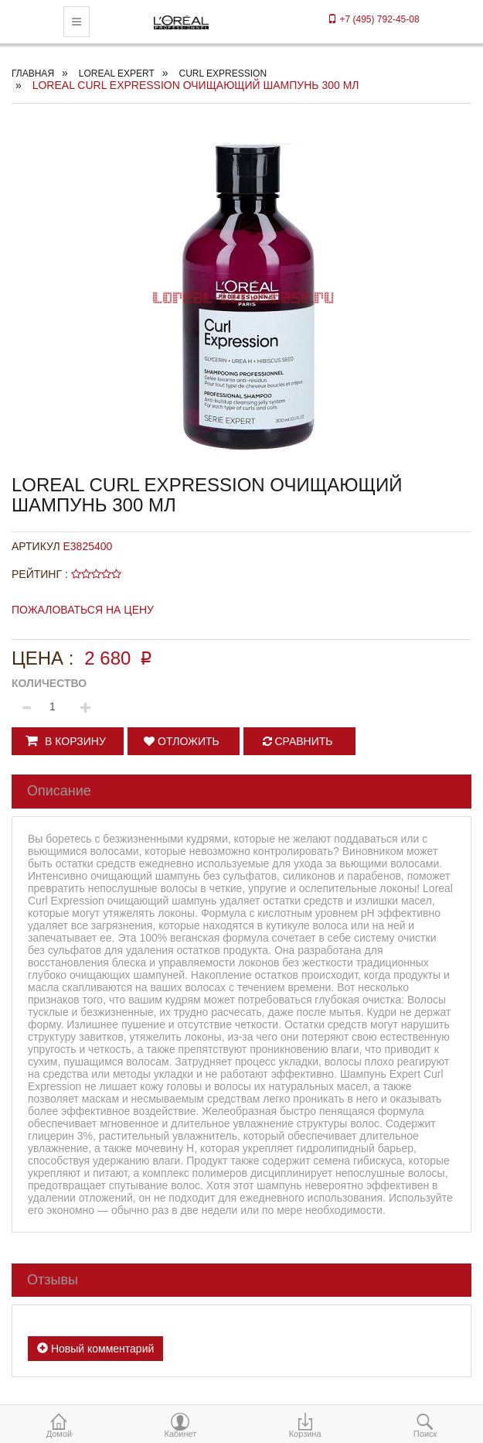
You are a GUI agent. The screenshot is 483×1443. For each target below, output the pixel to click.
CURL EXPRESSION (223, 73)
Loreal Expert (117, 73)
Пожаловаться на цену (83, 610)
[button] (68, 741)
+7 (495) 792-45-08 (373, 19)
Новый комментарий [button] (95, 1348)
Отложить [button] (181, 741)
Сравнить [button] (298, 741)
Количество (49, 683)
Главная (33, 73)
